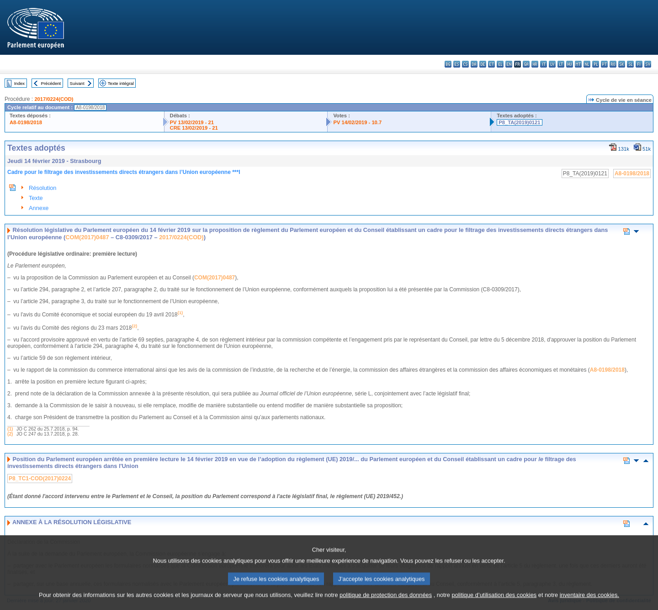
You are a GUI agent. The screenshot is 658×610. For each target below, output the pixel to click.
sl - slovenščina (630, 64)
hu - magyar (569, 64)
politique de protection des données (386, 602)
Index (19, 83)
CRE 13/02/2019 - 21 (194, 128)
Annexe (38, 208)
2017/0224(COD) (53, 99)
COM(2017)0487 (87, 237)
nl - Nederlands (587, 64)
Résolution (42, 187)
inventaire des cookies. (589, 602)
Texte (36, 198)
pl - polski (595, 64)
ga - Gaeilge (526, 64)
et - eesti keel (491, 64)
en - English (508, 64)
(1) (10, 428)
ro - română (613, 64)
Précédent (51, 83)
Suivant (77, 83)
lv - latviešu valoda (552, 64)
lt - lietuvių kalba (560, 64)
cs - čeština (465, 64)
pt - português (604, 64)
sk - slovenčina (621, 64)
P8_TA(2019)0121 (519, 122)
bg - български (448, 64)
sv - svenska (647, 64)
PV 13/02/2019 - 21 (192, 122)
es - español (456, 64)
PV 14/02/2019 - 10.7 (357, 122)
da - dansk (474, 64)
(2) (10, 433)
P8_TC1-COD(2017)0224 (40, 478)
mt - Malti (578, 64)
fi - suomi (639, 64)
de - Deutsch (482, 64)
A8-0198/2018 (26, 122)
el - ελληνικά (500, 64)
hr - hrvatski (534, 64)
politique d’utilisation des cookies (494, 602)
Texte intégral (121, 83)
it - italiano (543, 64)
